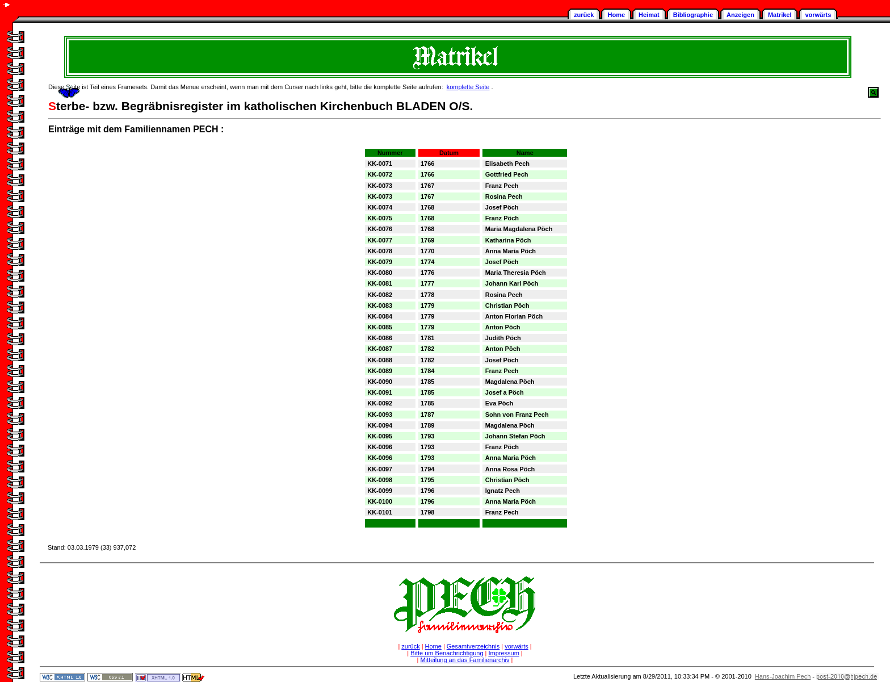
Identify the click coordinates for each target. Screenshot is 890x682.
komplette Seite (468, 86)
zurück (584, 14)
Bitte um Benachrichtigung (446, 653)
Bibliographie (693, 14)
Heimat (649, 14)
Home (616, 14)
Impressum (503, 653)
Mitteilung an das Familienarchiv (464, 659)
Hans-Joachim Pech (783, 676)
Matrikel (780, 14)
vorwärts (818, 14)
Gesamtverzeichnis (473, 646)
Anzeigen (740, 14)
